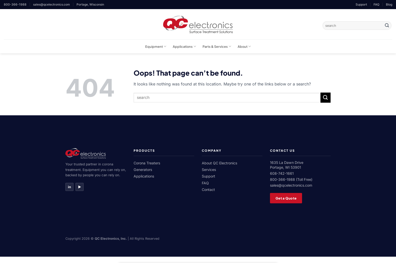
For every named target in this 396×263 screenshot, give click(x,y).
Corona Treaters (147, 163)
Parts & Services (217, 46)
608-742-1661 (282, 173)
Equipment (155, 46)
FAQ (376, 4)
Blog (389, 4)
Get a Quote (286, 198)
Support (361, 4)
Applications (184, 46)
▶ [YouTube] (79, 187)
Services (209, 169)
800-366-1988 (15, 4)
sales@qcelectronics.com (51, 4)
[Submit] (387, 25)
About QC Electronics (219, 163)
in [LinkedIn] (69, 187)
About (244, 46)
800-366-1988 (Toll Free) (291, 179)
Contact (208, 189)
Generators (143, 169)
